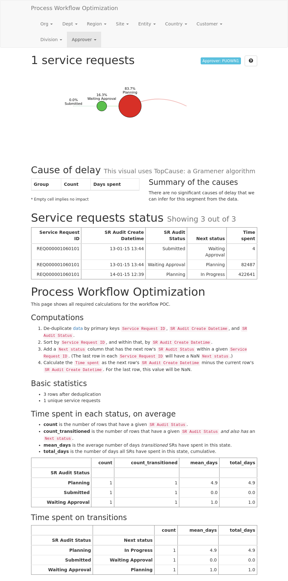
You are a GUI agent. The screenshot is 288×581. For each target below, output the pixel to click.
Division (51, 39)
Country (176, 23)
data (78, 328)
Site (122, 23)
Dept (69, 23)
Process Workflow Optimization (74, 8)
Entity (146, 23)
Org (47, 23)
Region (96, 23)
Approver (84, 39)
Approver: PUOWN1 (221, 61)
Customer (209, 23)
